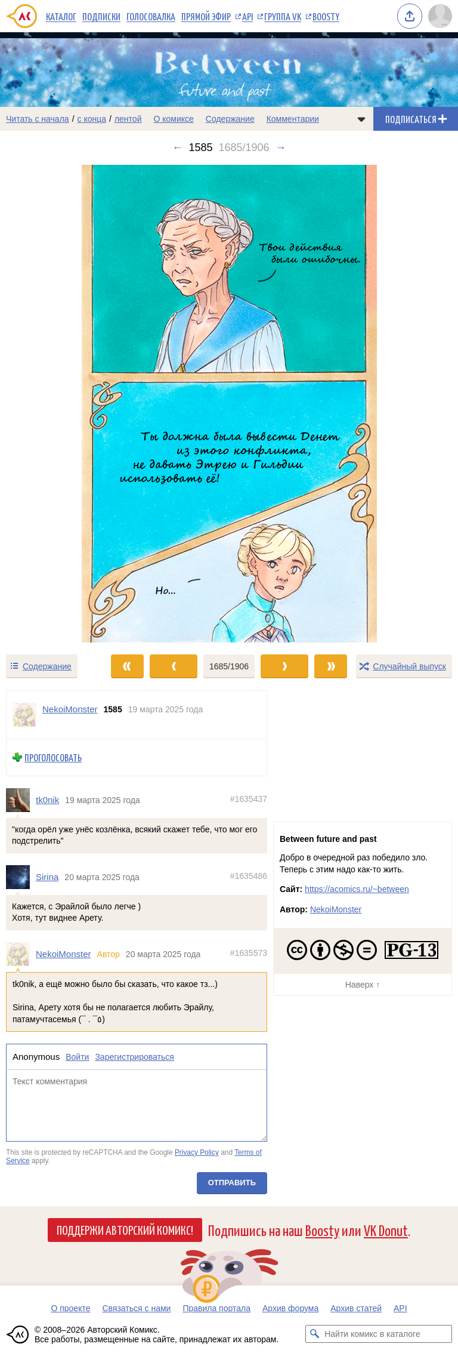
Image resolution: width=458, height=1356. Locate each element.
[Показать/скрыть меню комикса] (361, 119)
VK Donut (386, 1229)
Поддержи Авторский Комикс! (125, 1229)
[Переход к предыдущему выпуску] (57, 403)
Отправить (232, 1182)
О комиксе (173, 119)
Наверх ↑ (362, 984)
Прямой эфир (206, 16)
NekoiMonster (63, 954)
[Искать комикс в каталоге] (314, 1334)
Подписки (101, 16)
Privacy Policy (197, 1152)
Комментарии (293, 119)
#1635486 (248, 876)
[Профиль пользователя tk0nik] (21, 800)
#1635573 (248, 953)
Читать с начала (37, 119)
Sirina (47, 877)
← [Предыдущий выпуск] (177, 147)
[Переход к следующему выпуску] (229, 403)
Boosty (325, 16)
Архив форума (290, 1308)
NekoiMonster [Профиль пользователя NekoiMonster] (70, 709)
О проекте (70, 1308)
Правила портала (216, 1308)
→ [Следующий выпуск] (281, 147)
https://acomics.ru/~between (357, 889)
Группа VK (282, 16)
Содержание (230, 119)
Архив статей (356, 1308)
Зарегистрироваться (134, 1057)
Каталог (61, 16)
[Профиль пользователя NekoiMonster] (24, 715)
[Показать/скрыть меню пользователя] (440, 16)
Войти (77, 1057)
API (247, 16)
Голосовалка (150, 16)
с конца (92, 119)
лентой (128, 119)
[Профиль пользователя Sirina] (21, 877)
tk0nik (47, 800)
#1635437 (248, 799)
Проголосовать (53, 757)
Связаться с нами (136, 1308)
